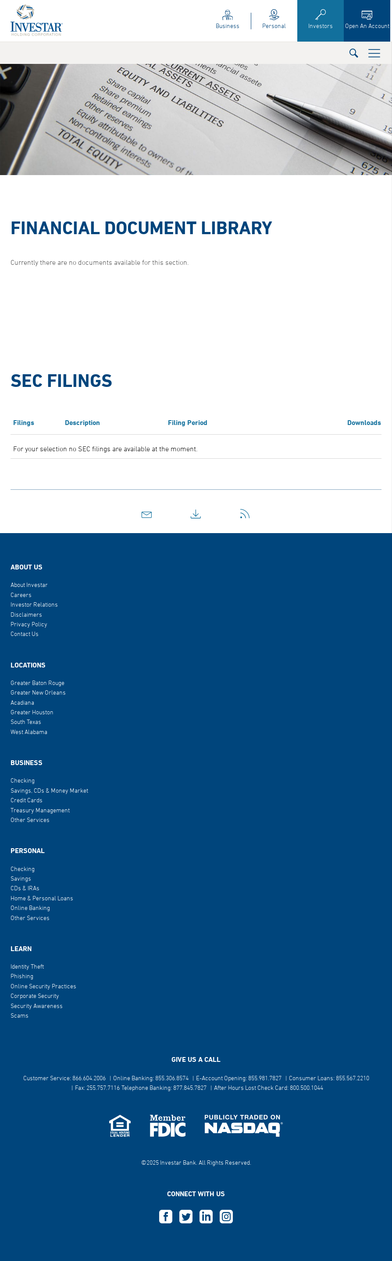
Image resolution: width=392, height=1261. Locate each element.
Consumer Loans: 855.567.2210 (329, 1078)
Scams (20, 1016)
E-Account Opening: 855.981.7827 (239, 1078)
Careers (21, 595)
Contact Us (25, 634)
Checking (23, 781)
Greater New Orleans (38, 693)
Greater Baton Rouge (37, 683)
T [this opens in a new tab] (185, 1216)
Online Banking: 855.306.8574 (151, 1078)
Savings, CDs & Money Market (49, 791)
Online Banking (30, 908)
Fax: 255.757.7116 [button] (97, 1088)
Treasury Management (40, 811)
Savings (21, 879)
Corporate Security (35, 996)
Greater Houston (32, 713)
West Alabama (29, 732)
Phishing (22, 976)
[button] (353, 52)
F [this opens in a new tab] (165, 1216)
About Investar (29, 585)
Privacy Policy (29, 625)
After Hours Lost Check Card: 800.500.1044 (268, 1088)
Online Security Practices (43, 987)
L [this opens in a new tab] (206, 1216)
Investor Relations (34, 605)
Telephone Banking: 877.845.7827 (164, 1088)
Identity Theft (27, 967)
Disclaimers (26, 615)
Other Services (30, 820)
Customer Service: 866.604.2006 (64, 1078)
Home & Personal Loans (42, 899)
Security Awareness (37, 1006)
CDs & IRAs (25, 888)
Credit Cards (27, 800)
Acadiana (22, 703)
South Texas (26, 722)
